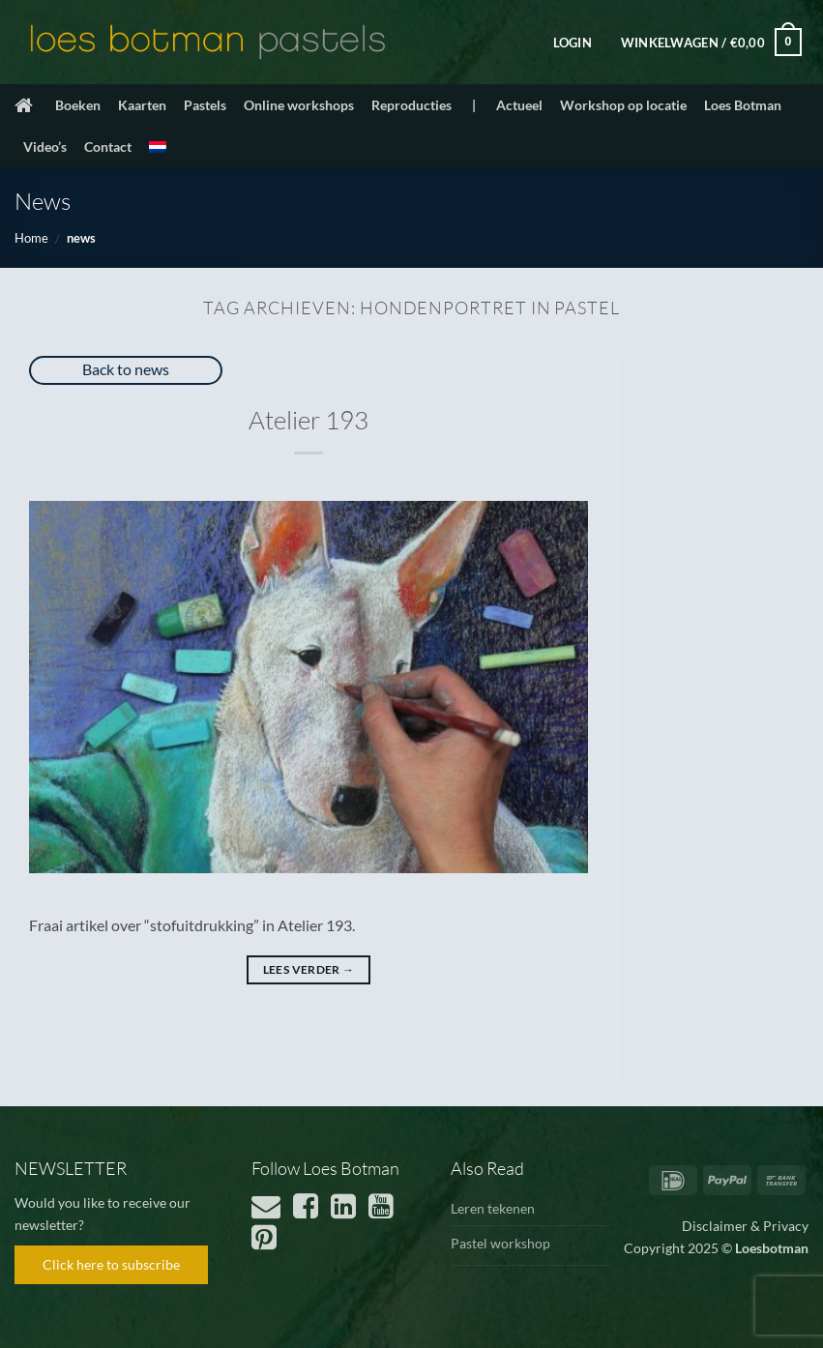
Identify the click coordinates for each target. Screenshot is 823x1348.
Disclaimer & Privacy (745, 1225)
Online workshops (299, 105)
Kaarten (142, 105)
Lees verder (309, 969)
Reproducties (411, 105)
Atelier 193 (308, 419)
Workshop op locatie (623, 105)
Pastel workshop (500, 1243)
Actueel (519, 105)
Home (31, 238)
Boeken (78, 105)
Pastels (205, 105)
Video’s (45, 146)
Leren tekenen (493, 1208)
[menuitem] (157, 147)
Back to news (125, 369)
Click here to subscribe (111, 1264)
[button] (572, 42)
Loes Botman (742, 105)
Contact (108, 146)
